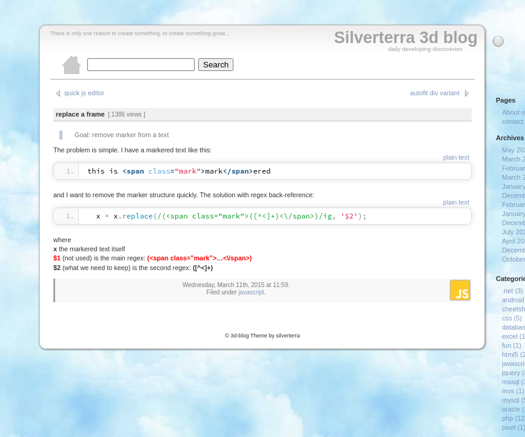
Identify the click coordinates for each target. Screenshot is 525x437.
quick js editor (84, 93)
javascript (251, 292)
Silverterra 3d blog (406, 38)
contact (512, 121)
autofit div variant (435, 93)
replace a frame (80, 114)
